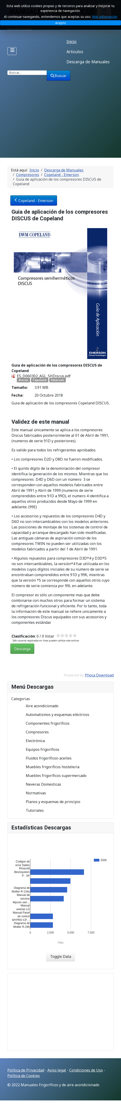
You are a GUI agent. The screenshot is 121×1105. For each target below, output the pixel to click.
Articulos (74, 51)
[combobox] (27, 72)
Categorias (20, 698)
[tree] (60, 758)
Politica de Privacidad (25, 1070)
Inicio (71, 41)
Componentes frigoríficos (43, 723)
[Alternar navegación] (12, 51)
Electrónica (31, 740)
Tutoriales (31, 810)
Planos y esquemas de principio (49, 801)
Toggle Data (60, 956)
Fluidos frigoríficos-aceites (45, 758)
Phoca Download (99, 675)
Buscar (58, 75)
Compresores (33, 732)
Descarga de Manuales (87, 61)
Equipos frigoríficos (38, 749)
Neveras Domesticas (39, 784)
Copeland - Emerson (33, 200)
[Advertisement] (60, 123)
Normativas (32, 793)
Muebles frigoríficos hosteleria (48, 766)
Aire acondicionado (38, 705)
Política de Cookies (23, 1075)
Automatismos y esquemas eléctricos (53, 714)
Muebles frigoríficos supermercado (52, 775)
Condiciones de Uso (86, 1070)
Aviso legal (56, 1070)
